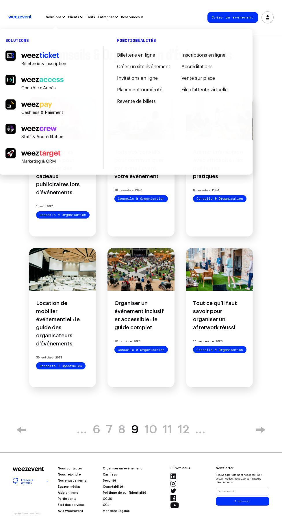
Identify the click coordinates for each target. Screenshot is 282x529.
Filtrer (141, 89)
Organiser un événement (122, 468)
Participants (67, 498)
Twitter (173, 491)
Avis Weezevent (70, 511)
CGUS (107, 498)
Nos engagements (72, 480)
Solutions (55, 17)
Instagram (173, 484)
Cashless (110, 474)
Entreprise (108, 17)
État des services (71, 505)
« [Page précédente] (21, 430)
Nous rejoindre (69, 474)
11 (167, 430)
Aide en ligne (68, 492)
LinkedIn (173, 476)
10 (150, 430)
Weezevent (19, 17)
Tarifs (90, 17)
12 (183, 430)
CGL (106, 505)
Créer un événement (232, 17)
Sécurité (109, 480)
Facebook (173, 498)
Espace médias (69, 486)
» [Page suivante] (260, 430)
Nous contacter (70, 468)
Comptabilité (113, 486)
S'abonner (242, 501)
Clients (75, 17)
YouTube (174, 505)
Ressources (132, 17)
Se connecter (267, 17)
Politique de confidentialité (124, 492)
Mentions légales (116, 511)
